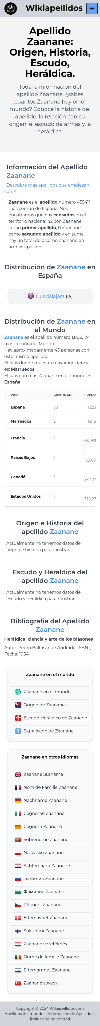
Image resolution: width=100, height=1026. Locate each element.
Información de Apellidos (69, 1013)
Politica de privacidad (50, 1019)
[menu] (92, 8)
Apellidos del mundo (24, 1013)
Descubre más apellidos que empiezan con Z (46, 188)
